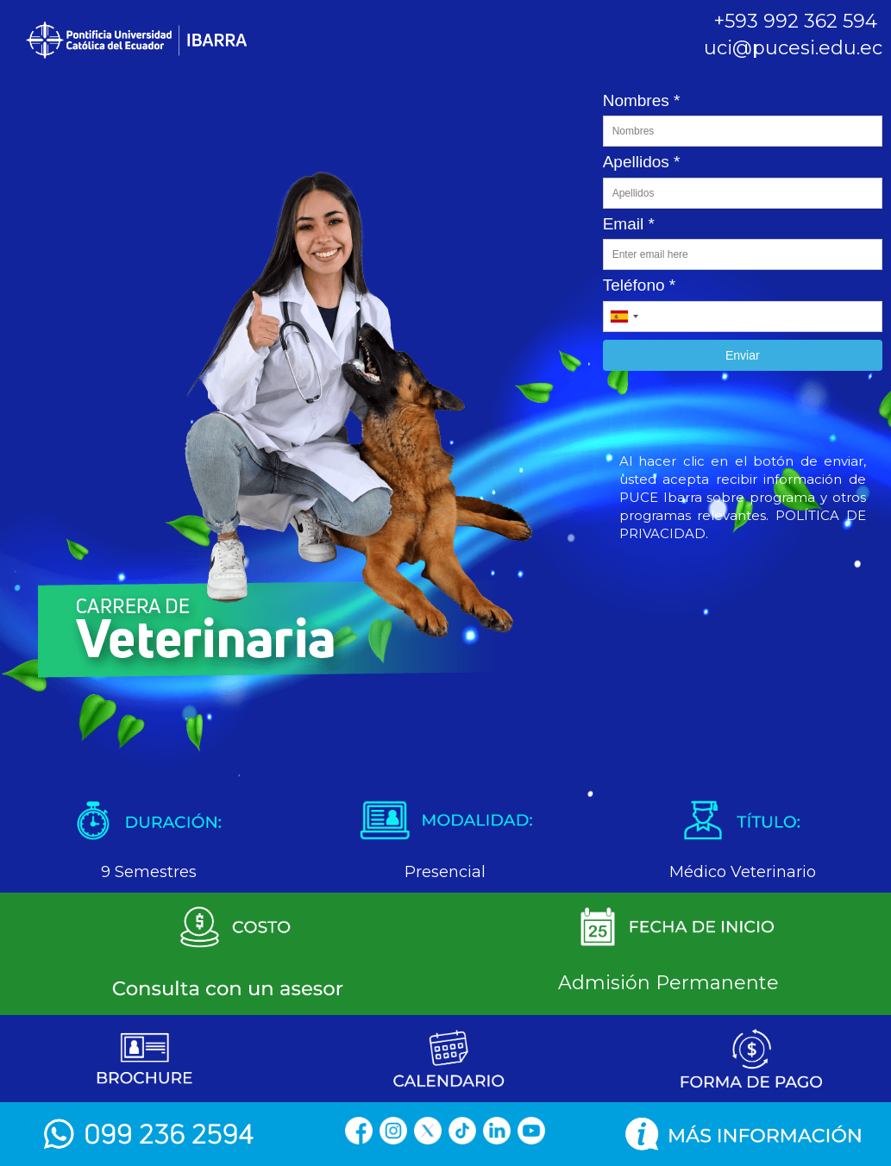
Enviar (742, 355)
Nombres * (642, 100)
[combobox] (623, 316)
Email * (629, 224)
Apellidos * (642, 162)
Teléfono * (639, 285)
